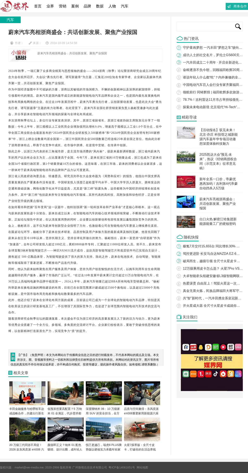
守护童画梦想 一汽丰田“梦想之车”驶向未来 (214, 47)
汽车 (124, 6)
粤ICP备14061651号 (121, 467)
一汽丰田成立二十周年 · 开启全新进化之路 (214, 62)
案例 (75, 6)
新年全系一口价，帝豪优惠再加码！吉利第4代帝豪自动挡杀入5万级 (218, 183)
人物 (112, 6)
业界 (50, 6)
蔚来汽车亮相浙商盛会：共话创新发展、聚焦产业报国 (217, 203)
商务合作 (240, 6)
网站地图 (142, 467)
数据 (100, 6)
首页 (38, 6)
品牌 (87, 6)
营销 (62, 6)
